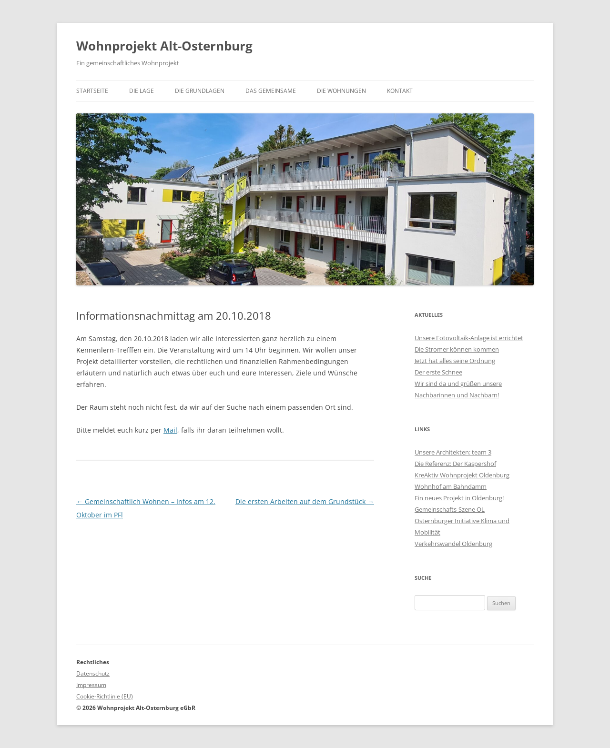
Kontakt (400, 91)
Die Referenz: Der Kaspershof (455, 463)
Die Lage (141, 91)
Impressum (91, 685)
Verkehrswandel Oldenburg (453, 543)
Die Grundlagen (199, 91)
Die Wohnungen (341, 91)
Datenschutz (93, 673)
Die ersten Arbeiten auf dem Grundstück (304, 501)
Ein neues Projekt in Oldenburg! (459, 498)
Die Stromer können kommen (457, 349)
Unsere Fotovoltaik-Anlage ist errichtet (469, 338)
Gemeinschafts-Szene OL (450, 509)
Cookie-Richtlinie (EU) (104, 696)
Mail (170, 430)
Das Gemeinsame (270, 91)
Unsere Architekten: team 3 (453, 452)
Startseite (92, 91)
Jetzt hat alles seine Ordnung (455, 360)
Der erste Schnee (438, 372)
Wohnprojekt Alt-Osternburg (164, 45)
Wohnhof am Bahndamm (451, 486)
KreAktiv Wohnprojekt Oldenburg (462, 475)
